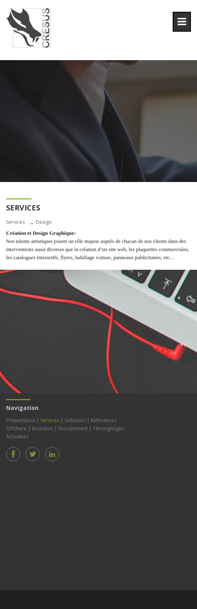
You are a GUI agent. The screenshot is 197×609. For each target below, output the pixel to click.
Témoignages (108, 427)
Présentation (20, 419)
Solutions (75, 419)
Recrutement (73, 427)
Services (50, 419)
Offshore (16, 427)
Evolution (42, 427)
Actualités (17, 435)
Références (103, 419)
